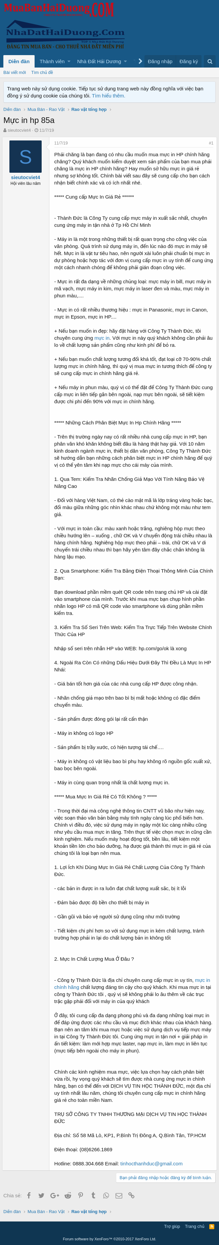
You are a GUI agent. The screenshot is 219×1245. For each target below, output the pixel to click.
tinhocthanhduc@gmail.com (153, 1163)
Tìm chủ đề (42, 72)
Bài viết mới (14, 72)
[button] (69, 61)
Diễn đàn (19, 61)
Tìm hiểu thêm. (109, 95)
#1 (210, 143)
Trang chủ (195, 1226)
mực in (103, 338)
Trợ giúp (172, 1226)
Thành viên (52, 61)
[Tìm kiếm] (210, 61)
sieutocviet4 (19, 130)
